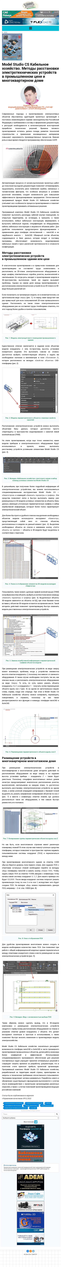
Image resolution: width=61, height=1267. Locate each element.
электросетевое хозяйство (34, 1103)
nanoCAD (33, 1108)
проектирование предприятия (14, 1103)
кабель (49, 1103)
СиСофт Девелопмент (31, 1105)
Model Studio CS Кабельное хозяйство (16, 1108)
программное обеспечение (13, 1105)
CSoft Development (47, 1105)
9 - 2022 (4, 32)
